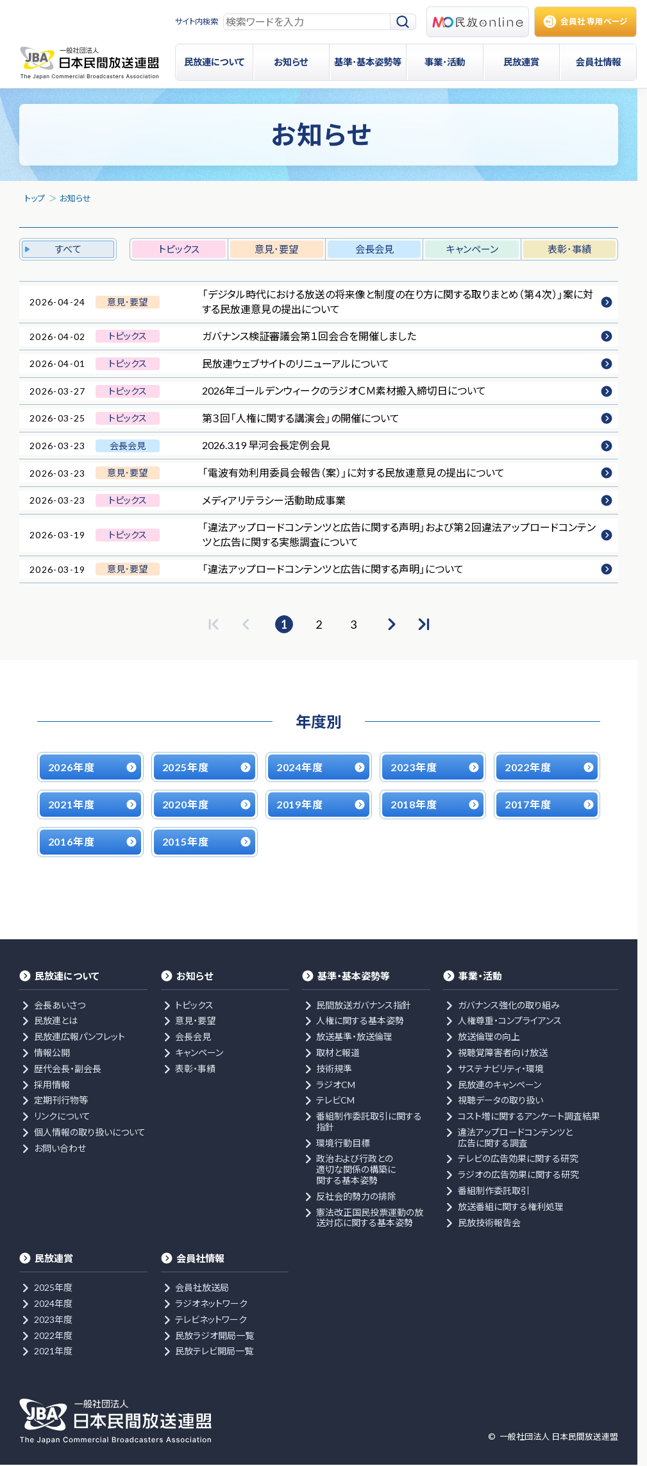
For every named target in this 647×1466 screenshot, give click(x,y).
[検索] (403, 22)
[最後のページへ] (424, 624)
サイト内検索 (196, 21)
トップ (34, 198)
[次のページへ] (390, 624)
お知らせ (75, 198)
